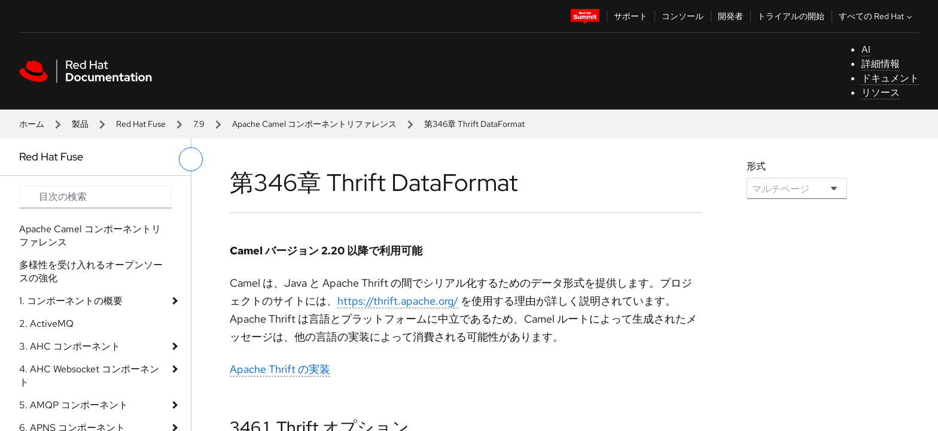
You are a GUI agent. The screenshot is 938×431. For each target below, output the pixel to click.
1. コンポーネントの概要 (71, 301)
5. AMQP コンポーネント (73, 405)
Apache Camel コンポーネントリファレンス (314, 124)
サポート (630, 16)
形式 (756, 166)
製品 (80, 124)
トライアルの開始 (790, 16)
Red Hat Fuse (141, 124)
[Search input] (95, 197)
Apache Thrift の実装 (280, 369)
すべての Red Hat (877, 16)
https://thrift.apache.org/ (397, 301)
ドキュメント (890, 78)
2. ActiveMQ (46, 323)
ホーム (31, 124)
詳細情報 (880, 63)
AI (865, 49)
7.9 (199, 124)
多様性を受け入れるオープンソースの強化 (91, 271)
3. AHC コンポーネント (69, 346)
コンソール (683, 16)
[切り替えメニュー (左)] (191, 159)
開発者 (730, 16)
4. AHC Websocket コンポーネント (89, 375)
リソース (880, 92)
